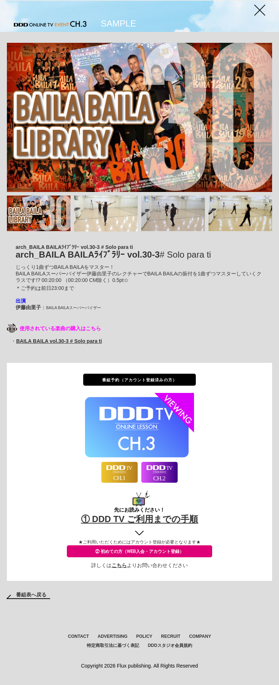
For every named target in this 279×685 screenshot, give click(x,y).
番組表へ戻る (31, 595)
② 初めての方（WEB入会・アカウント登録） (139, 551)
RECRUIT (170, 636)
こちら (119, 565)
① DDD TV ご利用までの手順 (139, 519)
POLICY (144, 636)
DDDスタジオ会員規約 (170, 645)
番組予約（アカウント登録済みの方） (139, 379)
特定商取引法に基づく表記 (113, 645)
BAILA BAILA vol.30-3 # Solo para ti (59, 341)
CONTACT (78, 636)
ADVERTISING (113, 636)
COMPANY (200, 636)
